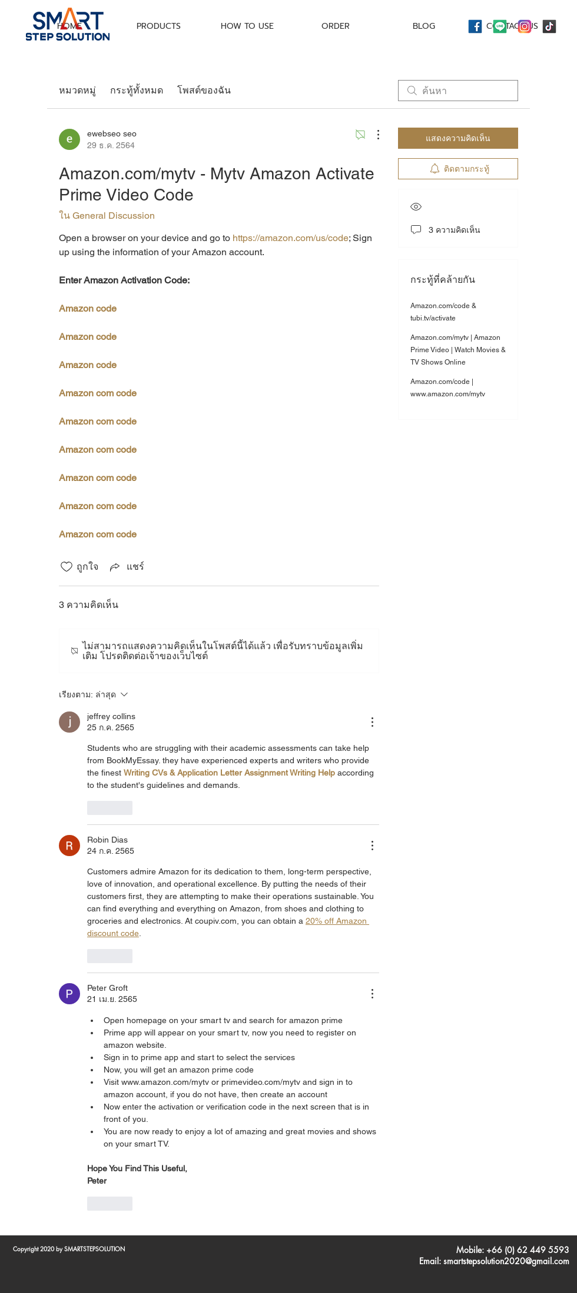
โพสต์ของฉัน (204, 90)
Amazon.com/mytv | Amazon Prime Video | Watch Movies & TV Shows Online (458, 349)
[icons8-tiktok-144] (549, 26)
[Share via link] (126, 566)
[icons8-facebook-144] (475, 26)
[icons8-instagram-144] (524, 26)
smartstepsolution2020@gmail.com (506, 1261)
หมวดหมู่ (77, 90)
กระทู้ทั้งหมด (136, 90)
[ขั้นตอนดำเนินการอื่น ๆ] (372, 135)
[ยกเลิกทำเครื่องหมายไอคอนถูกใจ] (66, 567)
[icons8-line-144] (500, 26)
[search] (458, 90)
